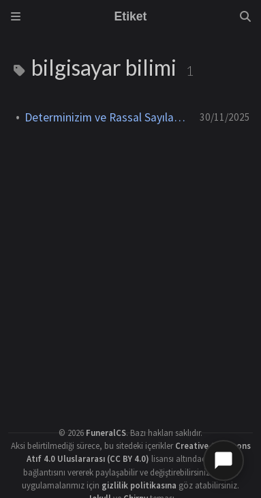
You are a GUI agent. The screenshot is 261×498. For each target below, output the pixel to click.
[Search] (245, 16)
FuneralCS (106, 432)
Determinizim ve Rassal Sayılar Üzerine (107, 117)
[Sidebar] (15, 16)
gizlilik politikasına (139, 485)
